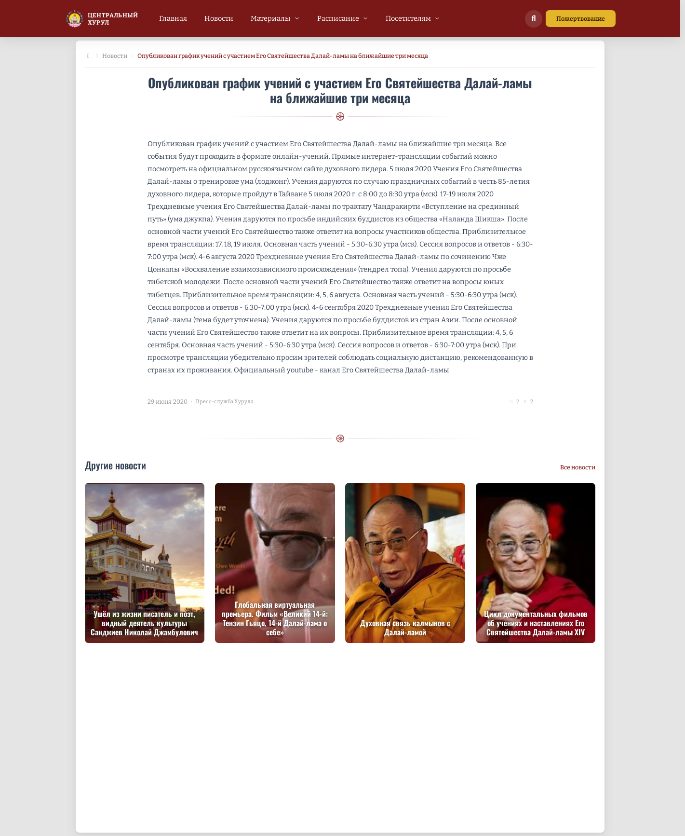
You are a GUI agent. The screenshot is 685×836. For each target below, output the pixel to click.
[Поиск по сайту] (533, 18)
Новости (114, 55)
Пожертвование (580, 18)
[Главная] (89, 56)
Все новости (577, 467)
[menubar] (299, 19)
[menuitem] (173, 19)
